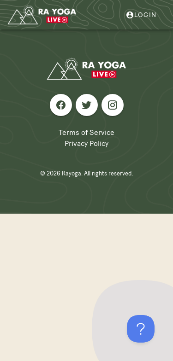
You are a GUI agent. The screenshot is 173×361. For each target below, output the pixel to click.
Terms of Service (86, 132)
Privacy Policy (86, 143)
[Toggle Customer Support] (141, 329)
